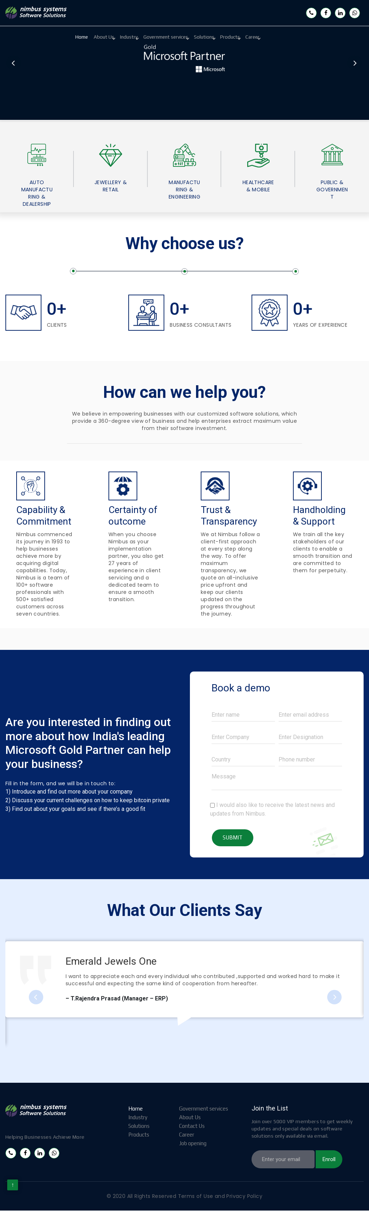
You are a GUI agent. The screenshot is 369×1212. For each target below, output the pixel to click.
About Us (116, 37)
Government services (195, 37)
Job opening (192, 1145)
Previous (13, 64)
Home (86, 37)
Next (354, 64)
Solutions (241, 37)
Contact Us (192, 1128)
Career (306, 37)
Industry (149, 37)
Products (275, 37)
